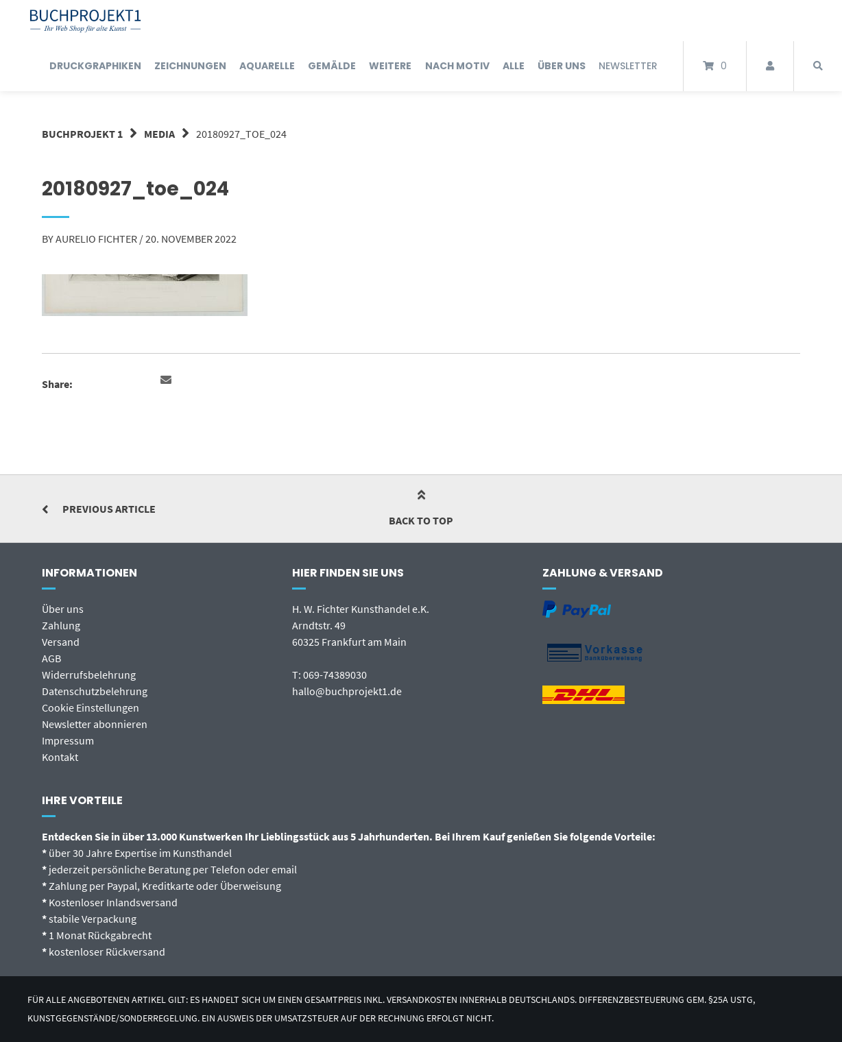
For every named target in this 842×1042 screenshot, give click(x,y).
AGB (51, 658)
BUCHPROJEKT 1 (82, 134)
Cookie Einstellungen (90, 707)
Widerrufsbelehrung (89, 674)
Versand (61, 642)
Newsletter (628, 66)
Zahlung (61, 625)
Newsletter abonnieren (94, 724)
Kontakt (60, 757)
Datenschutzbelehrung (94, 691)
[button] (168, 380)
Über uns (63, 609)
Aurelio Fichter (96, 238)
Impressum (68, 740)
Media (159, 134)
